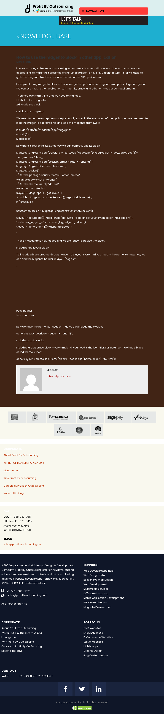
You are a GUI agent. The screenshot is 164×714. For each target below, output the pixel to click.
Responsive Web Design (98, 580)
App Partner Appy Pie (14, 604)
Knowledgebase (93, 632)
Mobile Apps (91, 646)
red (100, 430)
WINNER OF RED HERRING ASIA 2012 (24, 463)
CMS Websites (92, 628)
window (81, 430)
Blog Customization (96, 655)
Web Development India (99, 571)
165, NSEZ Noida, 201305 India (36, 676)
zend (17, 417)
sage (118, 417)
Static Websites (93, 642)
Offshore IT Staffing (96, 593)
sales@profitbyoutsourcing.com (23, 544)
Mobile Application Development (104, 598)
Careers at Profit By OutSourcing (24, 485)
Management (12, 470)
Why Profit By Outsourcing (20, 478)
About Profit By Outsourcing (21, 455)
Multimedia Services (96, 589)
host (90, 417)
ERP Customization (95, 602)
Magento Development (98, 607)
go (63, 430)
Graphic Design (93, 651)
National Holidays (14, 493)
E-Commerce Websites (98, 637)
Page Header (24, 310)
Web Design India (94, 575)
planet (61, 417)
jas (36, 417)
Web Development (95, 584)
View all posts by (59, 376)
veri (143, 417)
